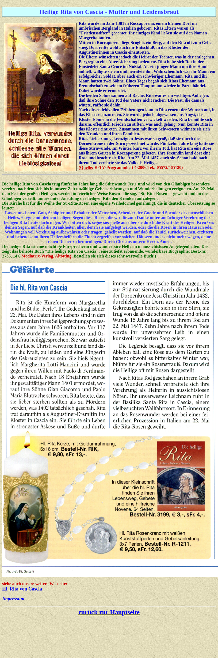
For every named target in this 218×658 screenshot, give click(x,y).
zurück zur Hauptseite (109, 612)
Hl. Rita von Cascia (22, 589)
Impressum (13, 598)
